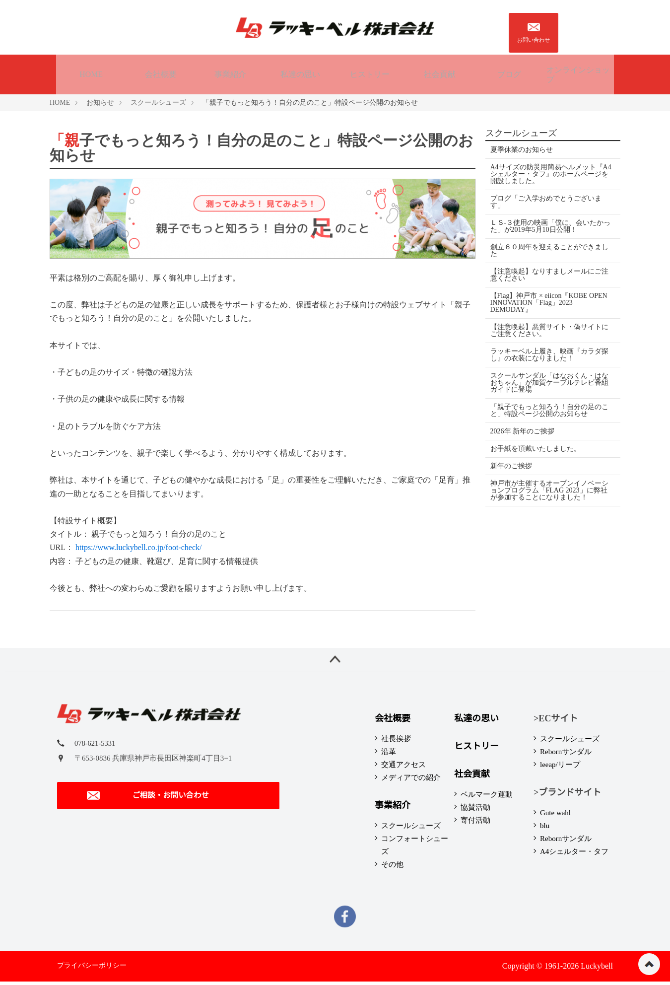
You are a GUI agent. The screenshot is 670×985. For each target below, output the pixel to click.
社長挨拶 (396, 742)
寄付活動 (475, 824)
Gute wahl (555, 816)
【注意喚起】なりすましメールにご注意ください (549, 273)
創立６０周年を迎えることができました (549, 249)
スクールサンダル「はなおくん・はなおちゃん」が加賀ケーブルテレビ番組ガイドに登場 (549, 381)
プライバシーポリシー (92, 969)
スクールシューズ (158, 101)
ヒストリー (369, 73)
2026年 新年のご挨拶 (522, 429)
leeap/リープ (560, 768)
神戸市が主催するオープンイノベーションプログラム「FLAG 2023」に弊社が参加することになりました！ (549, 488)
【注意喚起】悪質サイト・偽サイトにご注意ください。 (549, 329)
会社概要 (161, 73)
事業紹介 (230, 73)
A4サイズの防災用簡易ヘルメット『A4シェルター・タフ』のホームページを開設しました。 (550, 172)
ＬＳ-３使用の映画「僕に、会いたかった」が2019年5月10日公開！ (547, 224)
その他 (392, 868)
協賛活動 (475, 811)
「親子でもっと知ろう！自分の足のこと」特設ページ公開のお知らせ (549, 409)
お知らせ (100, 101)
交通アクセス (403, 768)
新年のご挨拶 (511, 464)
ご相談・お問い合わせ (146, 801)
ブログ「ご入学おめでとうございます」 (546, 200)
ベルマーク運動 (487, 798)
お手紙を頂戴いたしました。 (535, 447)
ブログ (509, 73)
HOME (91, 73)
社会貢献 (440, 73)
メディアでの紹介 (411, 781)
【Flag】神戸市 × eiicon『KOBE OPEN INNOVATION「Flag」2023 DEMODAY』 (548, 301)
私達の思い (300, 73)
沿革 (388, 755)
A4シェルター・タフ (574, 855)
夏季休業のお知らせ (521, 148)
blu (544, 829)
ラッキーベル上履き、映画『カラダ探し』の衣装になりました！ (549, 353)
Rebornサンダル (566, 755)
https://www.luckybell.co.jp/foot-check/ (138, 546)
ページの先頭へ (649, 964)
